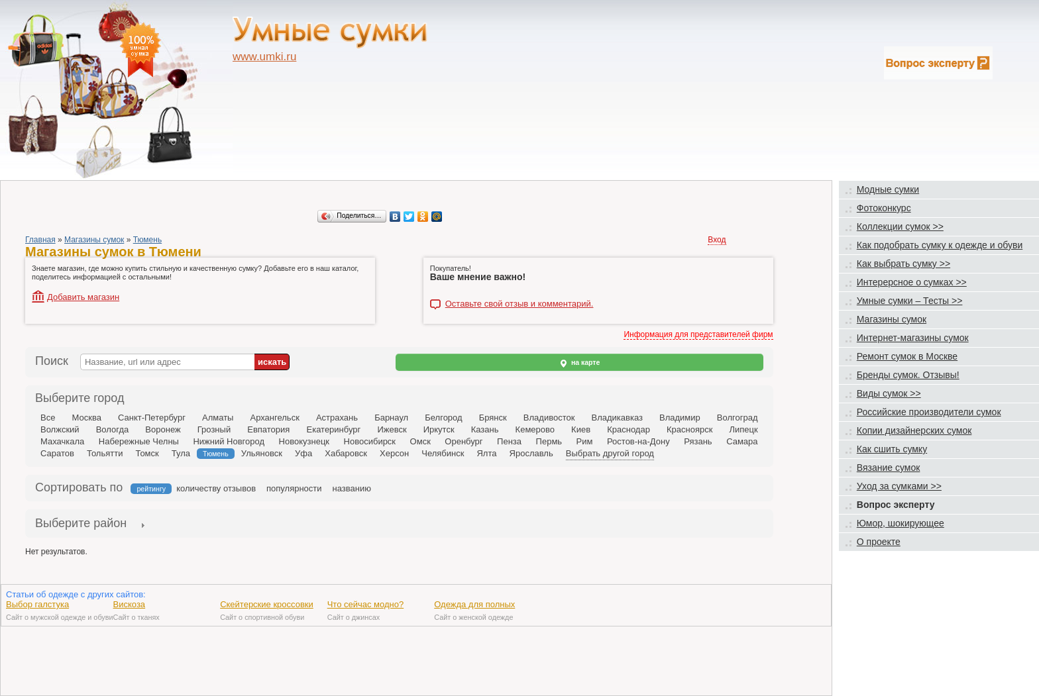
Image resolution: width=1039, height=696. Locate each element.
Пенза (509, 441)
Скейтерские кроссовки (266, 604)
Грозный (214, 429)
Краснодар (628, 429)
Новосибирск (370, 441)
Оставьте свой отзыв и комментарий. (519, 304)
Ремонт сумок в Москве (907, 356)
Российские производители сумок (929, 412)
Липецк (743, 429)
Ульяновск (261, 453)
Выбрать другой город (610, 453)
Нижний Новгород (228, 441)
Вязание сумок (888, 467)
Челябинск (442, 453)
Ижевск (391, 429)
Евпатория (268, 429)
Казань (485, 429)
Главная (40, 239)
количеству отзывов (216, 488)
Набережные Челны (139, 441)
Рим (584, 441)
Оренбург (463, 441)
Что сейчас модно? (365, 604)
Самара (741, 441)
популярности (294, 488)
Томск (146, 453)
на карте (579, 363)
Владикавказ (616, 418)
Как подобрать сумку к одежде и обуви (939, 245)
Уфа (303, 453)
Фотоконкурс (884, 208)
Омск (420, 441)
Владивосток (549, 418)
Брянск (493, 418)
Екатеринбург (333, 429)
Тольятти (105, 453)
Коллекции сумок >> (900, 226)
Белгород (443, 418)
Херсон (394, 453)
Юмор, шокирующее (900, 523)
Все (47, 418)
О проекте (879, 541)
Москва (86, 418)
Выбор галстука (37, 604)
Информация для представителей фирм (698, 334)
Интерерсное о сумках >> (912, 282)
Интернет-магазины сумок (913, 337)
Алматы (217, 418)
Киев (580, 429)
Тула (181, 453)
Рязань (698, 441)
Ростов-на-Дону (638, 441)
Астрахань (337, 418)
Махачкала (62, 441)
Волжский (60, 429)
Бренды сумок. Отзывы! (908, 375)
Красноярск (689, 429)
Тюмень (147, 239)
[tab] (81, 524)
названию (352, 488)
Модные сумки (888, 189)
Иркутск (439, 429)
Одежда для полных (474, 604)
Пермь (549, 441)
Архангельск (275, 418)
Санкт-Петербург (152, 418)
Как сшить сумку (892, 449)
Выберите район (81, 523)
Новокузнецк (304, 441)
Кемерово (535, 429)
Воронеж (162, 429)
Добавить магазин (83, 297)
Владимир (679, 418)
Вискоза (129, 604)
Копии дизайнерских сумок (914, 430)
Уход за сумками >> (899, 486)
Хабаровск (346, 453)
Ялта (486, 453)
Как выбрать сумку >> (903, 263)
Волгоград (737, 418)
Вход (717, 239)
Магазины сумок (94, 239)
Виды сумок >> (889, 393)
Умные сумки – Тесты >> (910, 300)
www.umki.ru (264, 56)
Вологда (112, 429)
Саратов (57, 453)
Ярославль (531, 453)
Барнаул (391, 418)
